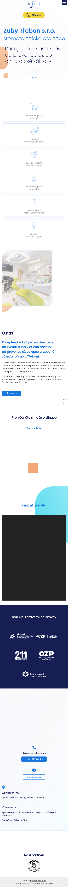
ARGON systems (38, 880)
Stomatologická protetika (34, 187)
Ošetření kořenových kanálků (34, 140)
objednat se (11, 393)
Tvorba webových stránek (27, 883)
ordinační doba (34, 777)
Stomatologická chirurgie (34, 116)
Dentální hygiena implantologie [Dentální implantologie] (34, 163)
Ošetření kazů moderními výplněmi (34, 211)
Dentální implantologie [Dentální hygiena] (34, 234)
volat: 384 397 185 (34, 759)
